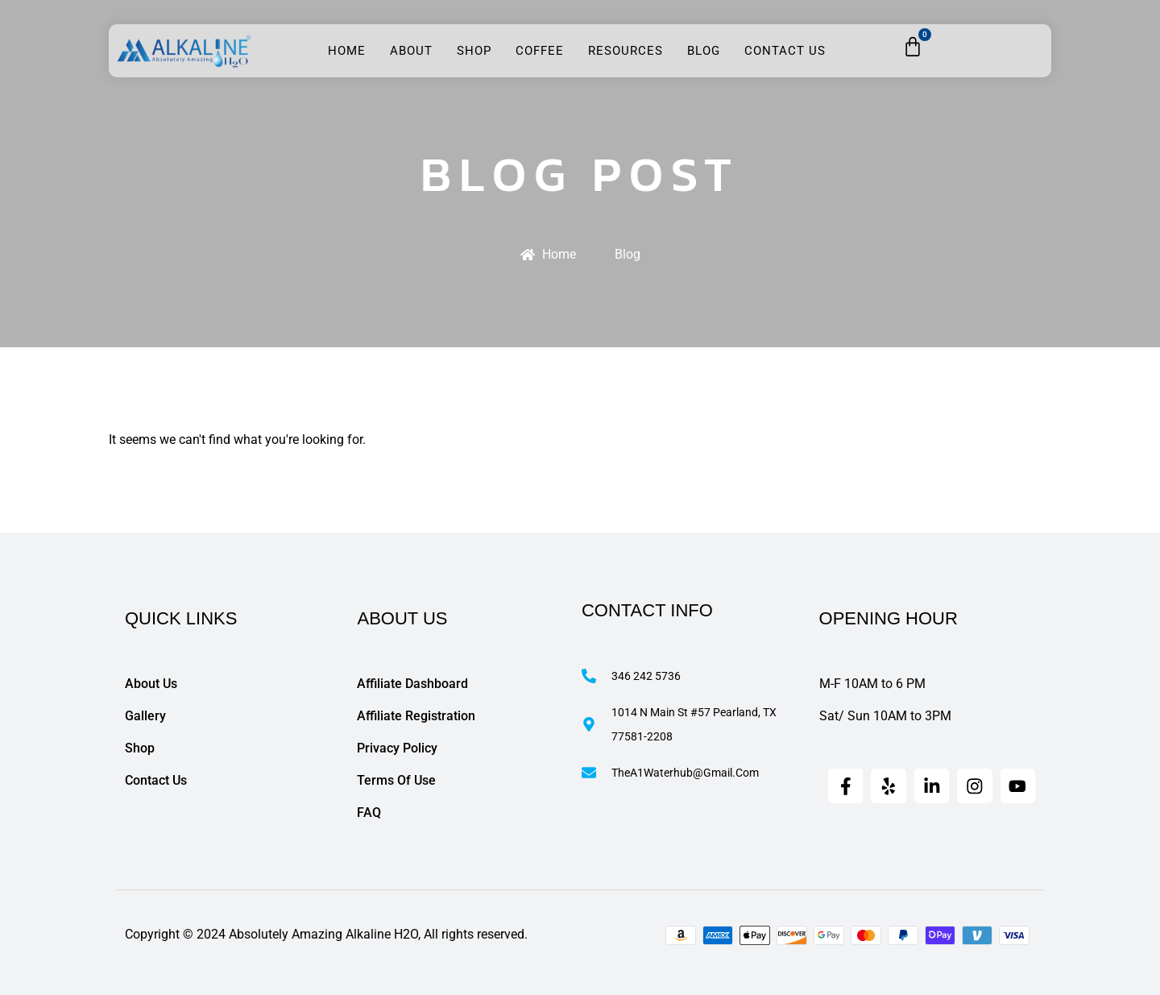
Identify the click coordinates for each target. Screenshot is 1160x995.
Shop (474, 51)
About (411, 51)
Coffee (540, 51)
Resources (625, 51)
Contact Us (785, 51)
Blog (703, 51)
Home (347, 51)
